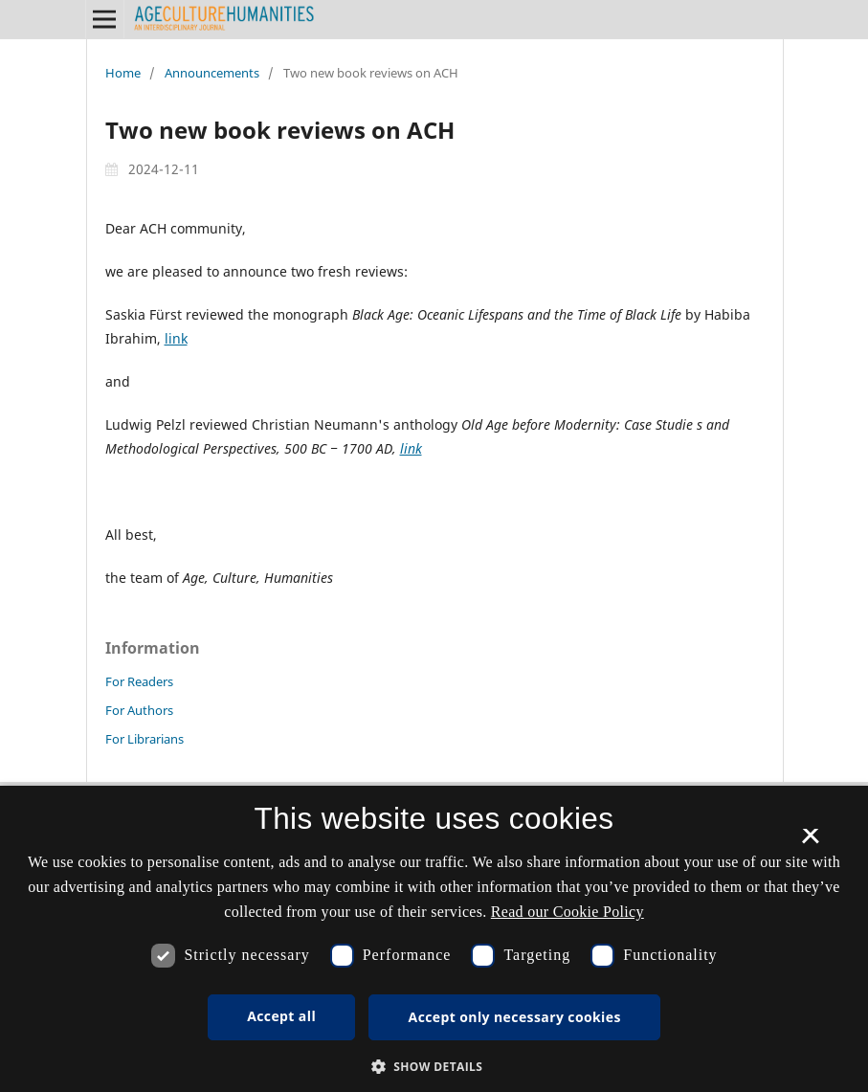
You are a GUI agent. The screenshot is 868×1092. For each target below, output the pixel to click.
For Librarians (144, 738)
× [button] (810, 842)
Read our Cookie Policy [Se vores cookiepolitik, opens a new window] (567, 911)
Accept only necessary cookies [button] (515, 1017)
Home (123, 72)
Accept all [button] (281, 1016)
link (176, 338)
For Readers (139, 681)
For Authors (139, 710)
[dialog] (434, 939)
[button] (434, 1067)
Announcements (212, 72)
